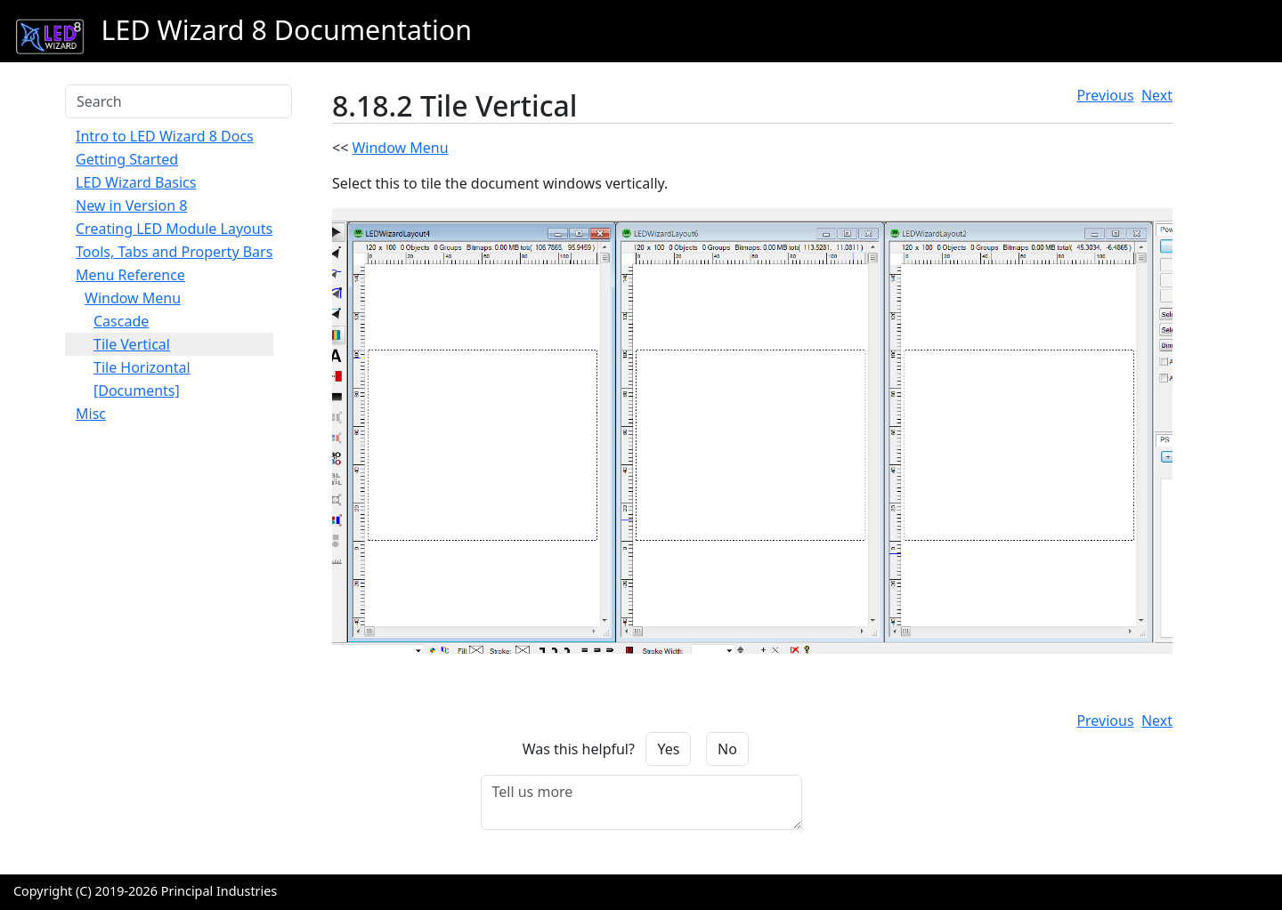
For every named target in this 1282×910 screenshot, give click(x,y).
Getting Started (127, 159)
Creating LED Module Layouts (174, 228)
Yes (668, 749)
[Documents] (136, 390)
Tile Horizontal (142, 367)
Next (1156, 95)
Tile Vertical (131, 344)
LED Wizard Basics (136, 182)
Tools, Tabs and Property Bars (174, 252)
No (727, 749)
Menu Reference (130, 275)
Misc (91, 413)
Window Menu (133, 298)
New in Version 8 (131, 205)
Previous (1104, 95)
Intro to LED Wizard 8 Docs (165, 136)
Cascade (121, 321)
